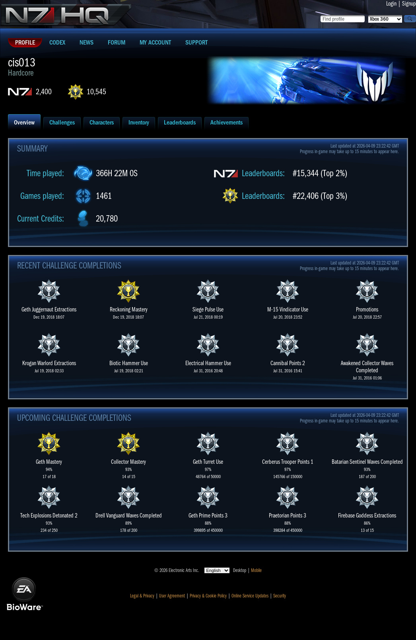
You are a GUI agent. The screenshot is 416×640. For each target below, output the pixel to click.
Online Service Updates (249, 596)
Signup (409, 3)
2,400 (44, 91)
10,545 (96, 91)
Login (391, 3)
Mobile (256, 570)
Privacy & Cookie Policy (208, 596)
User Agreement (172, 596)
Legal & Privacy (142, 596)
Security (279, 596)
